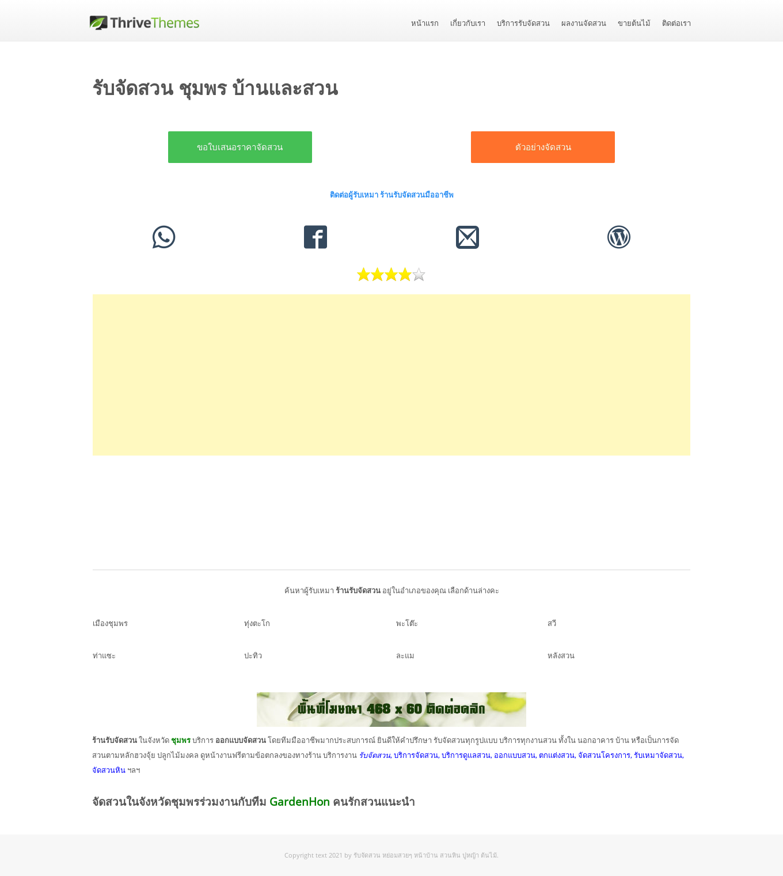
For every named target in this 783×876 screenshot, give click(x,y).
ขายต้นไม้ (634, 23)
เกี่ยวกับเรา (467, 23)
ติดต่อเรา (676, 23)
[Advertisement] (391, 375)
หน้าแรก (425, 23)
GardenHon (299, 801)
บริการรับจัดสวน (523, 23)
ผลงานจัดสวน (583, 23)
